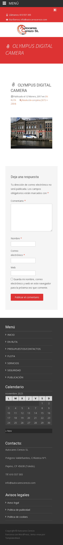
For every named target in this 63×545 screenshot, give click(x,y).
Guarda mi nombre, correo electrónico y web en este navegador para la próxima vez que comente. (31, 283)
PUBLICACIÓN (15, 377)
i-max (39, 534)
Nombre (16, 238)
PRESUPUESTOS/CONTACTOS (24, 348)
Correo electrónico (18, 253)
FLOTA (11, 356)
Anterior (18, 131)
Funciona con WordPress (17, 534)
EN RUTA (12, 341)
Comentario (18, 200)
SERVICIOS (13, 363)
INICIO (11, 334)
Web (13, 267)
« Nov (8, 430)
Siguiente (44, 131)
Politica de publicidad (18, 509)
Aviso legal (13, 502)
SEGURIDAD (14, 370)
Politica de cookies (17, 516)
